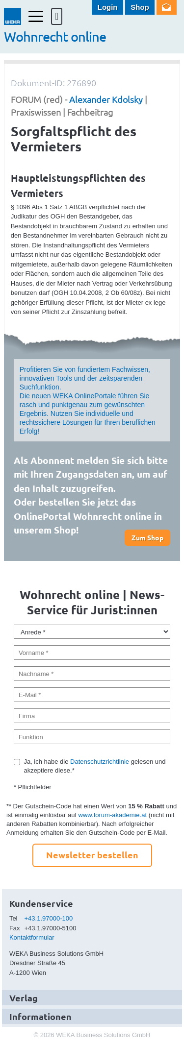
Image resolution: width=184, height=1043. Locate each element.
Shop (140, 7)
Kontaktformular (31, 937)
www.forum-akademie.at (113, 815)
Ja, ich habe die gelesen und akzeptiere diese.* (94, 766)
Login (108, 7)
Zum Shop (147, 537)
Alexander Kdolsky (106, 99)
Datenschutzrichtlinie (99, 761)
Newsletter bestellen (92, 854)
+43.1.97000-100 (49, 918)
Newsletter (167, 7)
